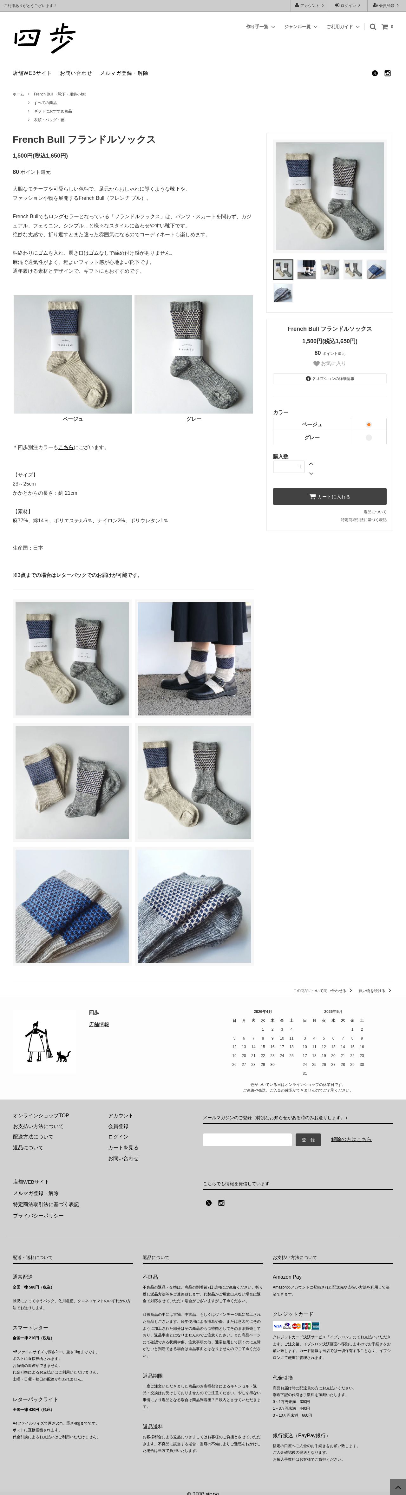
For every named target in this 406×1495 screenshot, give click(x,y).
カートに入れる (330, 496)
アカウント (310, 5)
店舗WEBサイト (32, 73)
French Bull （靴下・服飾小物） (61, 94)
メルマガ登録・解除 (124, 73)
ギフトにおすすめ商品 (53, 111)
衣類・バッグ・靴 (49, 120)
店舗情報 (99, 1024)
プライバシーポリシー (38, 1213)
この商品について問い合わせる (323, 991)
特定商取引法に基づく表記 (364, 520)
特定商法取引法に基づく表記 (46, 1203)
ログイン (348, 5)
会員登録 (387, 5)
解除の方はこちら (351, 1139)
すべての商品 (45, 103)
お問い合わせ (76, 73)
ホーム (18, 94)
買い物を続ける (376, 991)
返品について (375, 512)
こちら (66, 447)
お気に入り (329, 364)
